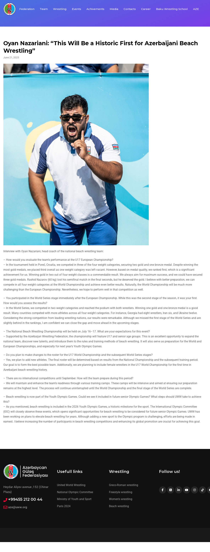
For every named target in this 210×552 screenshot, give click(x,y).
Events (76, 9)
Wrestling (60, 9)
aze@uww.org (17, 507)
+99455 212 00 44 (25, 499)
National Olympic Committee (75, 492)
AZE (196, 9)
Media (114, 9)
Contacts (130, 9)
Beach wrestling (119, 506)
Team (44, 9)
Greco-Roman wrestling (123, 485)
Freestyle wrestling (120, 492)
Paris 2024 (63, 506)
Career (146, 9)
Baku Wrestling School (172, 9)
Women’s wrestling (120, 499)
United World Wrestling (71, 485)
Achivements (95, 9)
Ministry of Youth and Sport (74, 499)
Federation (26, 9)
